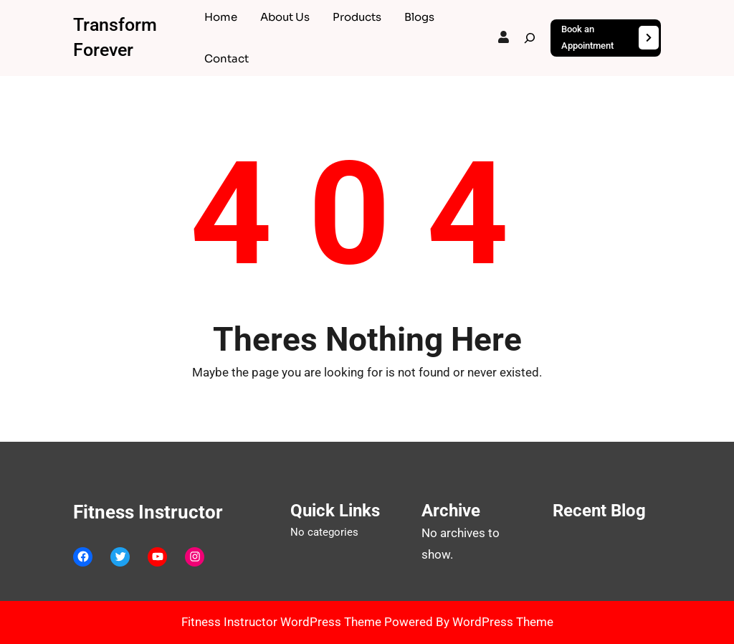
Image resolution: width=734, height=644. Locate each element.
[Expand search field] (529, 38)
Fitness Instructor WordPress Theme (282, 622)
